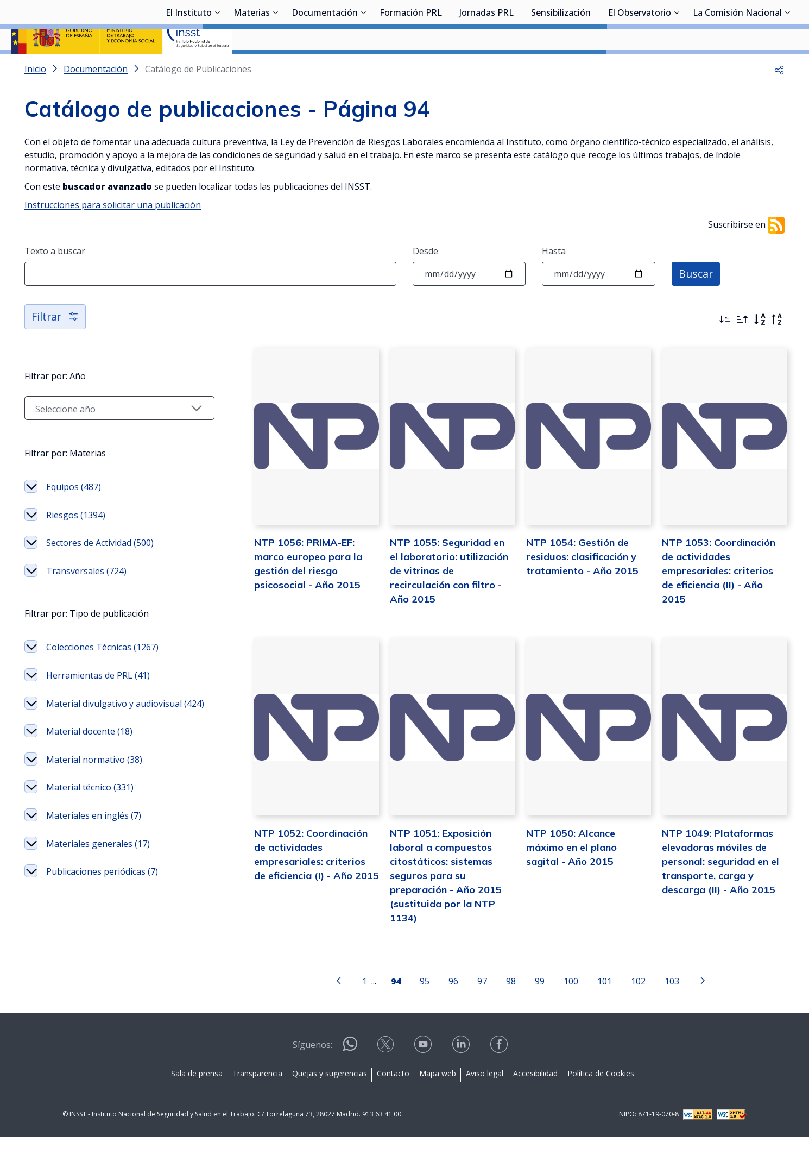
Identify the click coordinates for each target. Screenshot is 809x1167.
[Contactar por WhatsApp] (350, 1078)
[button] (779, 97)
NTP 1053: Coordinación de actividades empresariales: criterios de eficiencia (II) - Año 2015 (718, 599)
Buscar (696, 302)
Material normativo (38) (94, 788)
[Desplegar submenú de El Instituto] (217, 67)
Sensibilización (561, 68)
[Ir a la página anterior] (338, 1010)
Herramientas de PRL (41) (98, 704)
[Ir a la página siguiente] (702, 1010)
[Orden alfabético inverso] (777, 348)
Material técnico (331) (90, 816)
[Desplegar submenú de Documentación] (363, 67)
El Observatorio (639, 68)
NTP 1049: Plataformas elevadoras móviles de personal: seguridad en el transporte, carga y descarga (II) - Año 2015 (720, 890)
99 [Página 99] (540, 1011)
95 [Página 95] (424, 1011)
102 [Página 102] (638, 1011)
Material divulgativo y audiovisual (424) (125, 732)
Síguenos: (312, 1075)
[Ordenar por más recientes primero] (724, 348)
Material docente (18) (89, 760)
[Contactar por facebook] (500, 1077)
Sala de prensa (197, 1103)
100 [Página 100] (571, 1011)
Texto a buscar (54, 280)
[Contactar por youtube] (424, 1077)
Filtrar (55, 345)
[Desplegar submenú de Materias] (275, 67)
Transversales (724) (86, 600)
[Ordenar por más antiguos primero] (742, 348)
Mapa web (437, 1103)
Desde (425, 280)
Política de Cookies (600, 1103)
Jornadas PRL (486, 68)
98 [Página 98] (511, 1011)
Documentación (325, 68)
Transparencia (257, 1103)
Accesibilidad (535, 1103)
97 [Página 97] (482, 1011)
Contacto (393, 1103)
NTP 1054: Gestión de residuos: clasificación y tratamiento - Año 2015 (582, 585)
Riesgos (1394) (75, 544)
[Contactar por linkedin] (462, 1077)
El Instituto (189, 68)
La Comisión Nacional (737, 68)
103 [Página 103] (672, 1011)
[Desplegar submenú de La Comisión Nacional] (787, 67)
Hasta (554, 280)
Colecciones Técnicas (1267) (102, 676)
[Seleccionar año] (119, 436)
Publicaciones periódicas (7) (102, 900)
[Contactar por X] (386, 1077)
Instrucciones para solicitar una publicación (112, 234)
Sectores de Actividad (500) (100, 572)
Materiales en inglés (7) (93, 844)
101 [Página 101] (604, 1011)
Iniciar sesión (757, 24)
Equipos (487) (73, 516)
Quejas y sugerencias (329, 1103)
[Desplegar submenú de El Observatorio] (676, 67)
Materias (251, 68)
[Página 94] (396, 1010)
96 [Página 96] (453, 1011)
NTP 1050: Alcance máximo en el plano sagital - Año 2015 (571, 876)
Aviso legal (484, 1103)
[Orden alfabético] (759, 348)
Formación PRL (411, 68)
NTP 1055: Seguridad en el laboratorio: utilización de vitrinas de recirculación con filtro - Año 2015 (449, 599)
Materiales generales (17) (98, 873)
